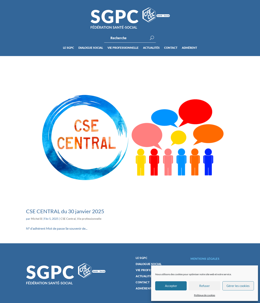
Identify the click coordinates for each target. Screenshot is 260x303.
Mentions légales (205, 258)
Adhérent (189, 47)
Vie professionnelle (123, 47)
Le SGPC (68, 47)
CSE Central (68, 218)
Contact (170, 47)
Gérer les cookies (238, 286)
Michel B (36, 218)
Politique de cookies (204, 295)
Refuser (204, 286)
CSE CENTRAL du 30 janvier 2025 (65, 211)
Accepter (171, 286)
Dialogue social (90, 47)
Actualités (151, 47)
